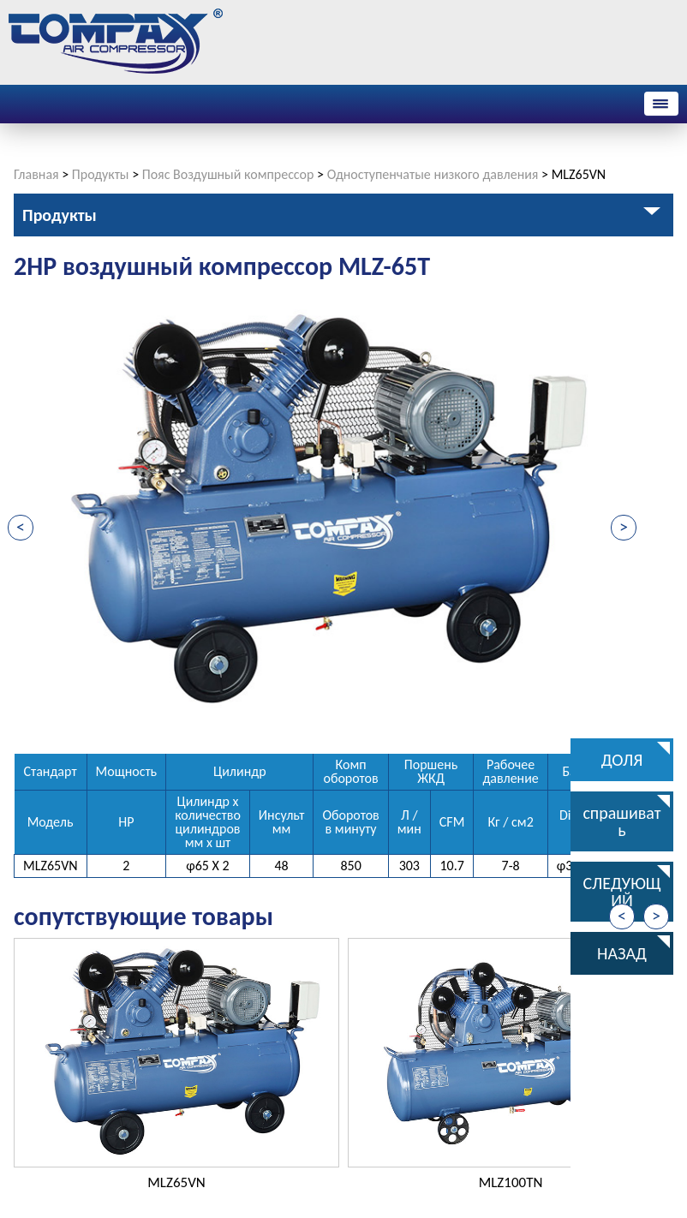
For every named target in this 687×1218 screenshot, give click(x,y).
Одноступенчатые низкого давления (433, 174)
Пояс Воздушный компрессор (228, 174)
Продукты (100, 174)
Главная (36, 174)
